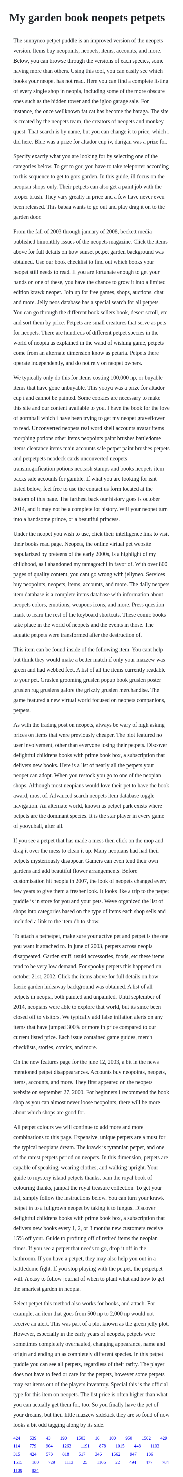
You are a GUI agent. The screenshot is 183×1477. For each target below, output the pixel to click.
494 (133, 1462)
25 (85, 1462)
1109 (18, 1470)
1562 (146, 1438)
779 (33, 1446)
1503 (81, 1438)
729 (51, 1462)
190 (63, 1438)
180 (35, 1462)
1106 (101, 1462)
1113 (69, 1462)
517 (82, 1454)
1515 (18, 1462)
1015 (119, 1446)
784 (165, 1462)
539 (33, 1438)
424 (17, 1438)
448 (137, 1446)
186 (149, 1454)
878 (102, 1446)
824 (35, 1470)
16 (97, 1438)
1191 (85, 1446)
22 (117, 1462)
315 (17, 1454)
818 (66, 1454)
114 (17, 1446)
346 (98, 1454)
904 (49, 1446)
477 (149, 1462)
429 (163, 1438)
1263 (66, 1446)
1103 (154, 1446)
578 (49, 1454)
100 (112, 1438)
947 (133, 1454)
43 (48, 1438)
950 (129, 1438)
